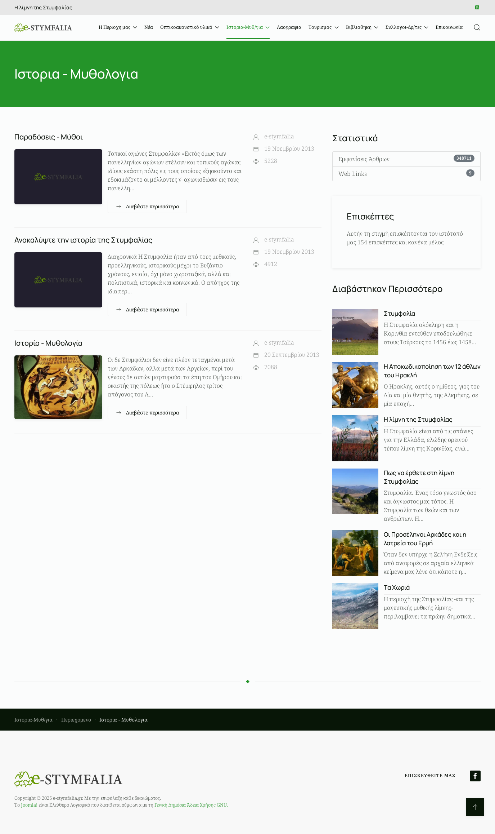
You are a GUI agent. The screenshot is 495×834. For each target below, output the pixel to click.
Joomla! (29, 805)
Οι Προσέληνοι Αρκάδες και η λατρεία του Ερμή (425, 538)
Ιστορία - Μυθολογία (48, 343)
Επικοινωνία (449, 27)
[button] (477, 27)
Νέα (148, 27)
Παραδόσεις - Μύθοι (48, 137)
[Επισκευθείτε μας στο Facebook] (475, 776)
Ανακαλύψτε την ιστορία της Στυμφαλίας (83, 240)
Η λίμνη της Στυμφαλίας (43, 7)
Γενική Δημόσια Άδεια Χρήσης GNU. (191, 805)
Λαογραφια (289, 27)
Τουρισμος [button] (323, 27)
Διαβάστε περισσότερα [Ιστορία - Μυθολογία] (147, 412)
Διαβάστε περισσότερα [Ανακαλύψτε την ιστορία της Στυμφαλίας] (147, 309)
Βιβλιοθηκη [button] (362, 27)
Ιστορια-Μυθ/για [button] (248, 27)
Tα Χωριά (397, 587)
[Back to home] (43, 27)
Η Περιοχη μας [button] (118, 27)
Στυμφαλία (399, 313)
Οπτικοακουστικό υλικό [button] (189, 27)
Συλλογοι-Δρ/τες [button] (407, 27)
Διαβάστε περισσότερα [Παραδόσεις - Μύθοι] (147, 206)
